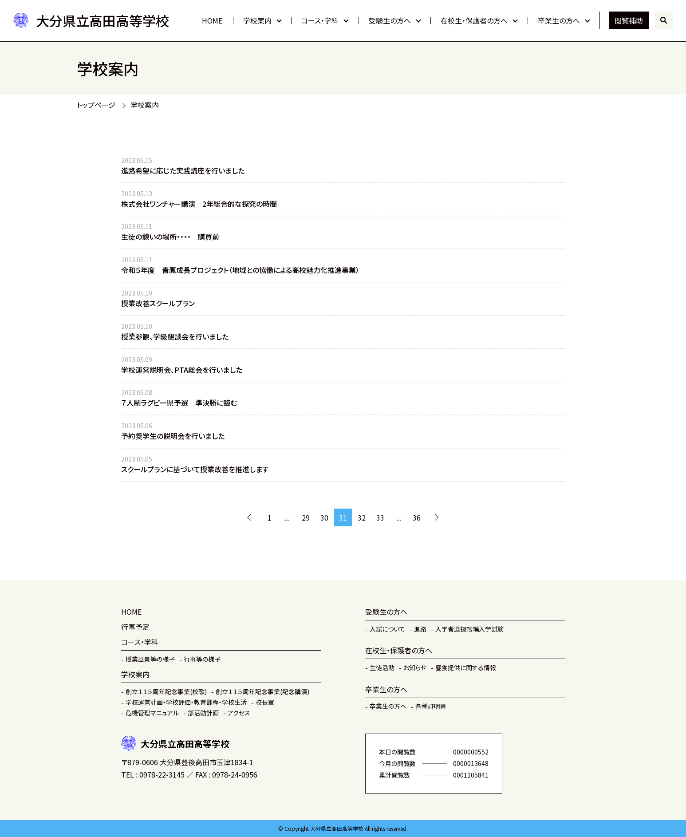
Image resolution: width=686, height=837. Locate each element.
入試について (387, 628)
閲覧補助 (629, 20)
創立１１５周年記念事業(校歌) (166, 691)
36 (417, 517)
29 (306, 517)
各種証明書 (430, 706)
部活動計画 (203, 712)
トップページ (96, 104)
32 (362, 517)
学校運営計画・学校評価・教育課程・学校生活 (186, 702)
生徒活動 (382, 667)
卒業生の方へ (559, 20)
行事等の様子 (202, 659)
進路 (420, 628)
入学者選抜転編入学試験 (469, 628)
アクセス (239, 712)
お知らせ (414, 667)
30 (324, 517)
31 (343, 517)
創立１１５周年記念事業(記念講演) (262, 691)
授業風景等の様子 (150, 659)
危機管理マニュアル (152, 712)
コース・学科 (320, 20)
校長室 (265, 702)
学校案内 (257, 20)
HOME (212, 20)
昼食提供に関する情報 (465, 667)
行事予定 (135, 626)
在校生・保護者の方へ (474, 20)
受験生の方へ (390, 20)
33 (380, 517)
